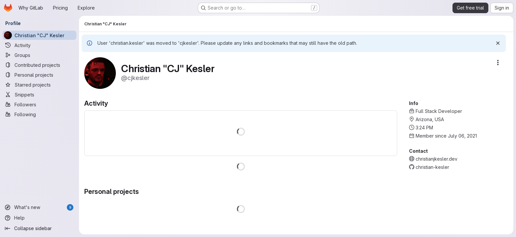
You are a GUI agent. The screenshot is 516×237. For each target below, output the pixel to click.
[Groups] (39, 55)
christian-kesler (432, 167)
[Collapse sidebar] (39, 228)
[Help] (39, 218)
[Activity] (39, 45)
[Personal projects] (39, 74)
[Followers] (39, 104)
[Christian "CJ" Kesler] (39, 35)
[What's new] (39, 207)
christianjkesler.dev (436, 159)
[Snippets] (39, 94)
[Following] (39, 114)
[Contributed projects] (39, 64)
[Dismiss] (498, 43)
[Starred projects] (39, 84)
